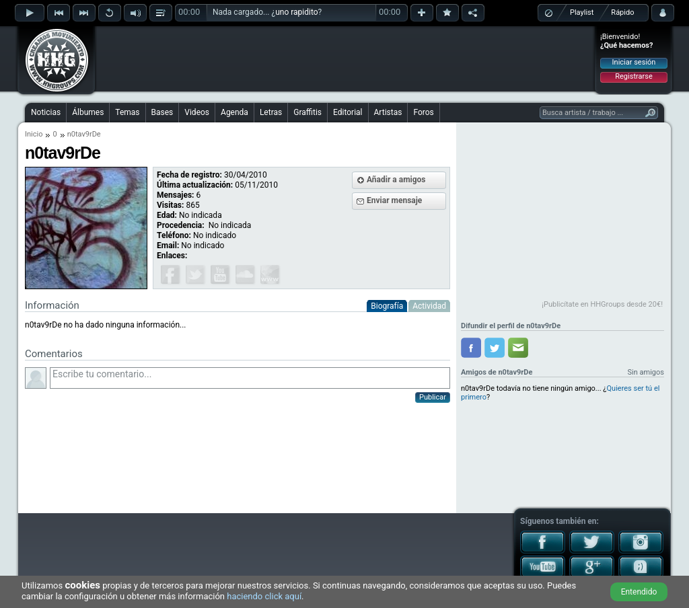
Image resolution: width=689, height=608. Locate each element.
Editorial (347, 112)
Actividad (429, 306)
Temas (127, 112)
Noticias (46, 112)
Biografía (387, 306)
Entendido (639, 592)
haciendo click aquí (264, 596)
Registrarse (633, 76)
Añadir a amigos (396, 179)
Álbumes (88, 112)
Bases (162, 112)
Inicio (33, 134)
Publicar (432, 397)
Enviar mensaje (394, 200)
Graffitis (307, 112)
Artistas (388, 112)
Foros (423, 112)
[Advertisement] (345, 58)
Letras (271, 112)
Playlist (581, 12)
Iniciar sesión (634, 62)
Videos (196, 112)
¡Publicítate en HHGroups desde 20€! (602, 304)
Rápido (622, 12)
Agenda (234, 112)
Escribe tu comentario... (250, 378)
